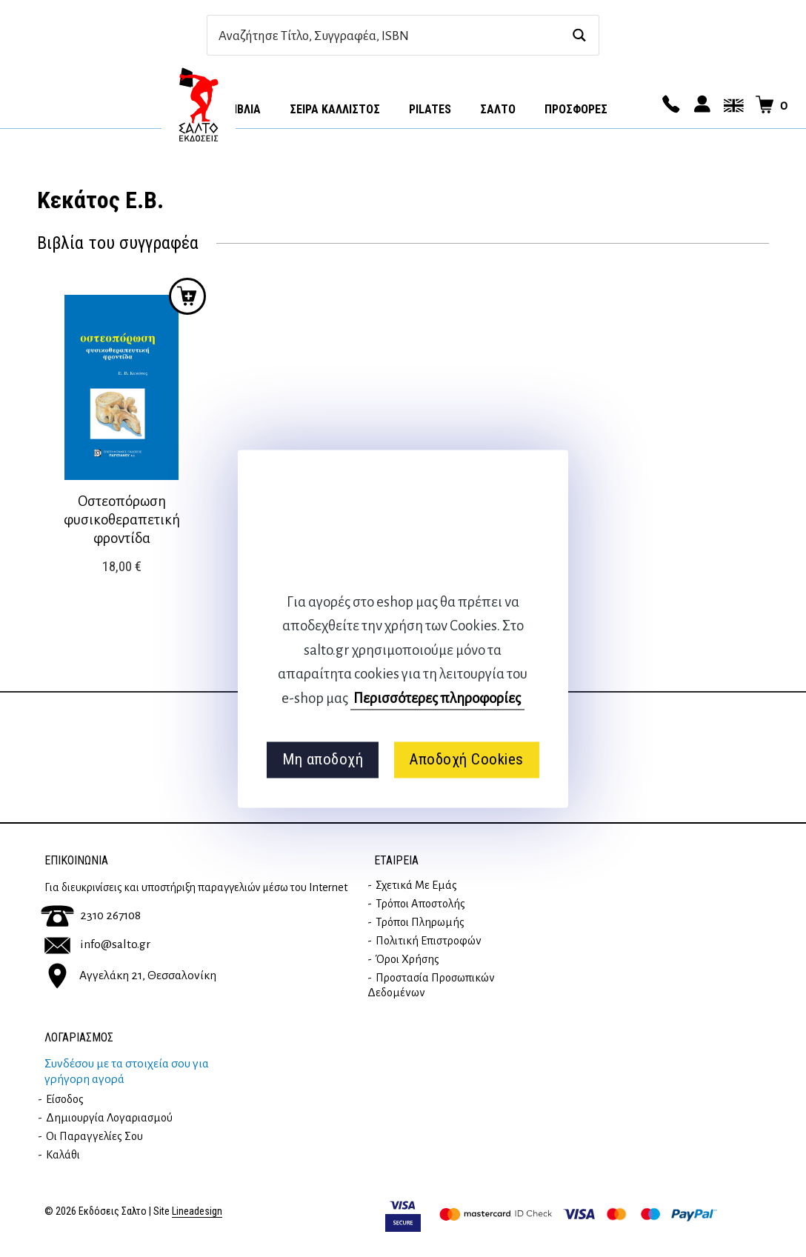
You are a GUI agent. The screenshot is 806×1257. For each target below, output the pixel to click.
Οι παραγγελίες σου (94, 1136)
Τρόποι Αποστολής (420, 904)
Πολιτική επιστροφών (429, 941)
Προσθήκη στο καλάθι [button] (187, 296)
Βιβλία (244, 109)
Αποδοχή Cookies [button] (466, 760)
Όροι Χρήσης (407, 959)
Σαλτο (498, 109)
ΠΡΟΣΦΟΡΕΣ (575, 109)
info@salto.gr (97, 944)
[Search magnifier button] (579, 35)
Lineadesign (197, 1211)
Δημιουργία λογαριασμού (109, 1118)
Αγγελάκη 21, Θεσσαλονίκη (130, 974)
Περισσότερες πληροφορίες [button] (437, 698)
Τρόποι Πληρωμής (420, 922)
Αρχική (198, 104)
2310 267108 (91, 915)
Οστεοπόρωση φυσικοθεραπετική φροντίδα (122, 519)
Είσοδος (65, 1099)
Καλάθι (63, 1155)
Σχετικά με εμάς (416, 885)
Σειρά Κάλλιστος (335, 109)
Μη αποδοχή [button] (322, 760)
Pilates (430, 109)
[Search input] (387, 35)
